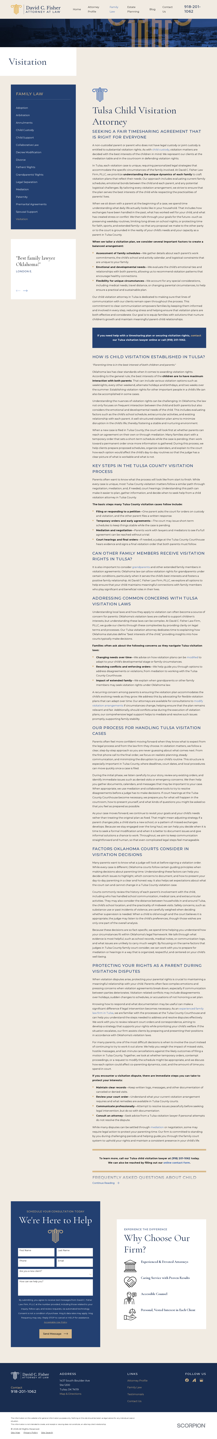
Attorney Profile (137, 1380)
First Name (20, 1250)
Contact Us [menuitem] (167, 9)
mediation (157, 1127)
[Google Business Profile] (201, 1380)
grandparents (141, 567)
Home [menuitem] (77, 9)
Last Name (59, 1250)
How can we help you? (27, 1281)
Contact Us (134, 1401)
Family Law (134, 1387)
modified (192, 657)
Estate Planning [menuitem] (133, 9)
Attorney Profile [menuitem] (93, 9)
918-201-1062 (192, 9)
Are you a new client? (26, 1271)
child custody (160, 149)
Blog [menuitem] (152, 9)
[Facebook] (187, 1380)
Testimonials (135, 1394)
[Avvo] (194, 1380)
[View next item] (25, 290)
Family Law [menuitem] (114, 9)
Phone (18, 1261)
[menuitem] (43, 108)
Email (56, 1261)
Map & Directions (70, 1393)
